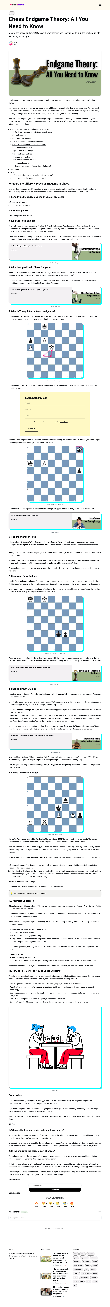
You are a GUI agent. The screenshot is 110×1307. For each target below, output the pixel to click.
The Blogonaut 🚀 (59, 1296)
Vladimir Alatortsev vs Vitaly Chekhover (42, 661)
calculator (93, 1258)
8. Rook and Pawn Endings (22, 154)
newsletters (86, 1261)
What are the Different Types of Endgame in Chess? (29, 129)
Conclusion (14, 169)
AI (74, 1285)
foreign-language (78, 1281)
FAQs (12, 172)
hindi (87, 1265)
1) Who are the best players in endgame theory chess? (32, 175)
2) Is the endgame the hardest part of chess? (29, 178)
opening (42, 108)
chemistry (90, 1253)
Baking (95, 1273)
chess (11, 13)
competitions (84, 1277)
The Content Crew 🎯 (60, 1265)
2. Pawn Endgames (19, 135)
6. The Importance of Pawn (22, 148)
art (86, 1269)
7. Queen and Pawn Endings (22, 151)
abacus (95, 1265)
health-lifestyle (78, 1269)
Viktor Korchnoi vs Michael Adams (44, 839)
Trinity (95, 1281)
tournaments (85, 1273)
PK (16, 42)
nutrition (94, 1277)
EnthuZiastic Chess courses (23, 886)
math (75, 1277)
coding (93, 1269)
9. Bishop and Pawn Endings (22, 157)
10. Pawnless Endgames (21, 163)
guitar (75, 1258)
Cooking (76, 1273)
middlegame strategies (57, 108)
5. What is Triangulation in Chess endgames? (29, 144)
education (76, 1261)
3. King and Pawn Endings (21, 138)
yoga (88, 1281)
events (95, 1261)
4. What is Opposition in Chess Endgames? (28, 141)
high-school (84, 1258)
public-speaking (78, 1265)
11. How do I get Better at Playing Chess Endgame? (31, 166)
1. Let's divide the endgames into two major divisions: (32, 132)
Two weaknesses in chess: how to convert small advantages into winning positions (60, 1257)
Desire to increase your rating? (24, 160)
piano (75, 1253)
